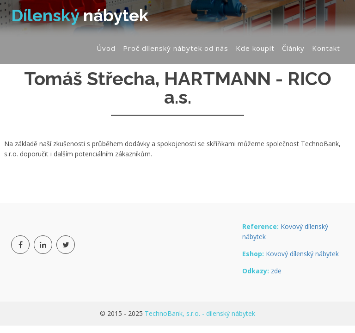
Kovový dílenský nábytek (302, 253)
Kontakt (326, 48)
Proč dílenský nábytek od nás (175, 48)
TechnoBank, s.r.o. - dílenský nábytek (200, 313)
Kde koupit (255, 48)
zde (276, 270)
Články (293, 48)
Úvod (106, 48)
